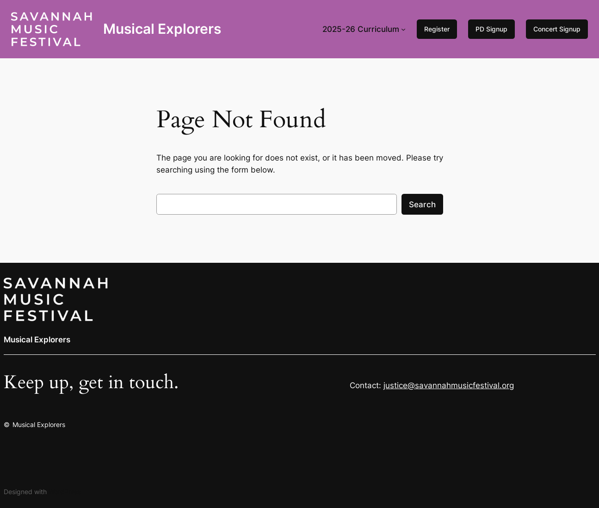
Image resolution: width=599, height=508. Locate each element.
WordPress (65, 492)
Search (422, 204)
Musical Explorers (162, 28)
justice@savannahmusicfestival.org (448, 385)
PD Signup (491, 29)
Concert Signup (556, 29)
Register (437, 29)
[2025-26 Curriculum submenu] (403, 29)
